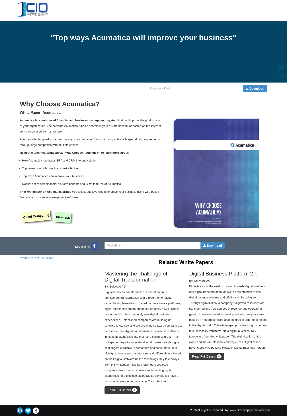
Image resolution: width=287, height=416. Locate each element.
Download (255, 88)
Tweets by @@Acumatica (36, 257)
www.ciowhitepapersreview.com (250, 410)
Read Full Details (122, 390)
